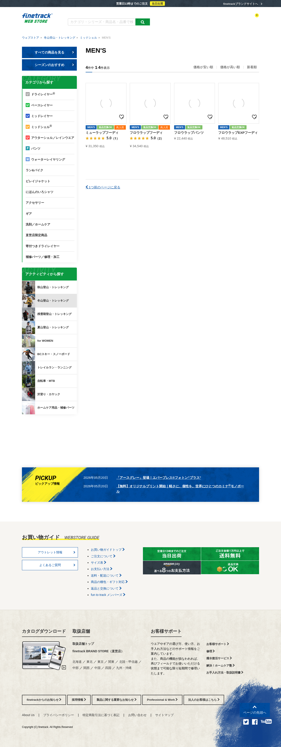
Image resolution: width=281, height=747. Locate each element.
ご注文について (103, 556)
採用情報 (79, 699)
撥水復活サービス (219, 658)
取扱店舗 (81, 631)
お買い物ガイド (136, 12)
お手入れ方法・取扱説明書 (224, 672)
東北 (89, 661)
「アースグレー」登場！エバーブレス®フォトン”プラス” (158, 477)
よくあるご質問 (111, 12)
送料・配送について (106, 575)
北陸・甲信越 (128, 661)
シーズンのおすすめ (54, 65)
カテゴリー (177, 19)
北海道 (77, 661)
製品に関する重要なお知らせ (117, 699)
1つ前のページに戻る (103, 187)
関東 (111, 661)
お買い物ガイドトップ (108, 549)
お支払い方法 (101, 569)
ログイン (216, 19)
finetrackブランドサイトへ (240, 3)
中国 (97, 668)
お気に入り (232, 19)
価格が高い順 (230, 67)
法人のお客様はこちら (204, 699)
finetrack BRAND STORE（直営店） (98, 651)
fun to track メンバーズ (108, 595)
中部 (75, 668)
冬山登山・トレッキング (59, 37)
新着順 (252, 67)
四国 (108, 668)
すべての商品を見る (54, 52)
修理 (210, 651)
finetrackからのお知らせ (50, 431)
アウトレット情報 (57, 552)
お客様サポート (166, 631)
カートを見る (251, 19)
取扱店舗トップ (83, 643)
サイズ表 (98, 562)
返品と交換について (106, 588)
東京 (100, 661)
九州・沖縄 (123, 668)
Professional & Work (162, 699)
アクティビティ (198, 19)
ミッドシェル (88, 37)
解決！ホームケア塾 (220, 665)
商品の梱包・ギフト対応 (109, 582)
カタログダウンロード (82, 12)
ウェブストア (30, 37)
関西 (86, 668)
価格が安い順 (203, 67)
